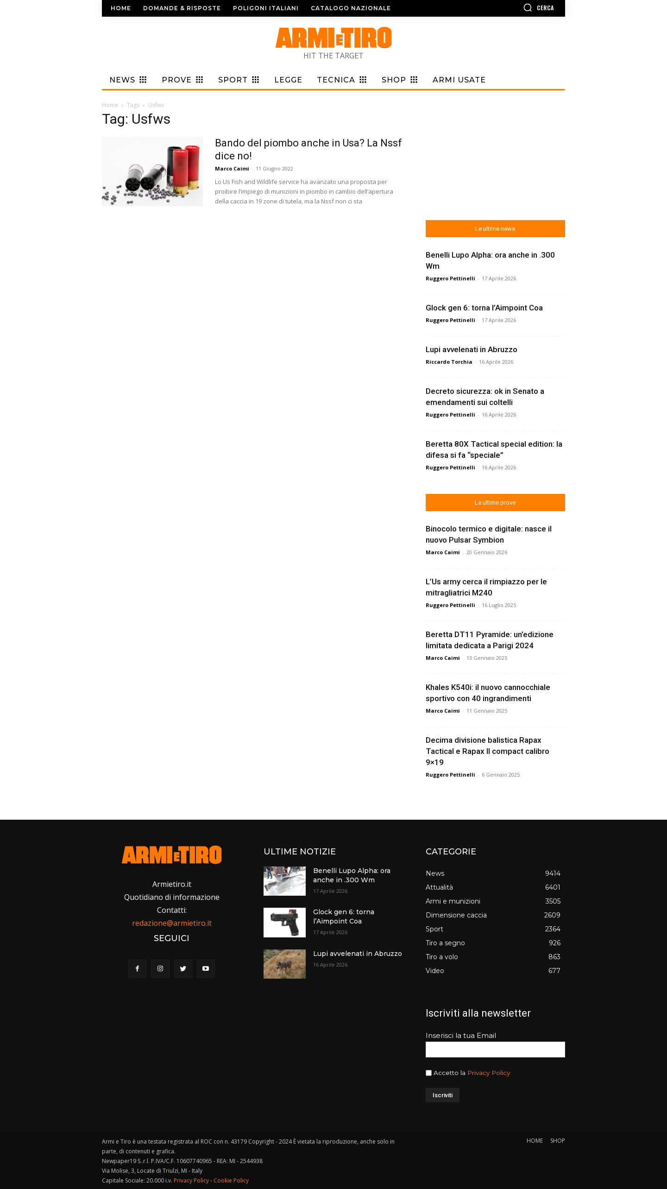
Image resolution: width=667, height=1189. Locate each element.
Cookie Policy (231, 1180)
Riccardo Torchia (449, 361)
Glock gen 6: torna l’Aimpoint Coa (484, 307)
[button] (512, 7)
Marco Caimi (232, 168)
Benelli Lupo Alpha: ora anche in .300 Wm (351, 875)
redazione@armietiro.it (172, 923)
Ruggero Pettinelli (450, 278)
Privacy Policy (488, 1072)
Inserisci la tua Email (461, 1035)
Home (110, 105)
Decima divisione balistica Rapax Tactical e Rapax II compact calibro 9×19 (487, 751)
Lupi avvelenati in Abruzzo (471, 349)
